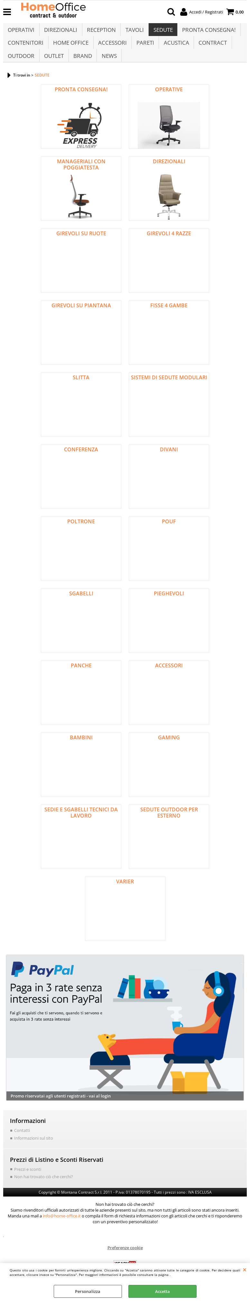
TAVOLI (134, 31)
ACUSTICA (175, 47)
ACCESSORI (111, 47)
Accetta (162, 1291)
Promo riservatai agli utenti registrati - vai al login (61, 1106)
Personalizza (87, 1291)
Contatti (22, 1140)
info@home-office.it (62, 1225)
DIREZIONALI (60, 31)
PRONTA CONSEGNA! (207, 31)
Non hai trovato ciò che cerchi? (43, 1186)
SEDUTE (161, 31)
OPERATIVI (21, 31)
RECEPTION (100, 31)
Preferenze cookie (125, 1257)
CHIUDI (245, 1269)
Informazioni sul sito (33, 1148)
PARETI (144, 47)
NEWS (108, 64)
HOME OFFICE (70, 47)
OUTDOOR (21, 64)
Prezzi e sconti (27, 1179)
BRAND (82, 64)
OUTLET (53, 64)
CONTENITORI (25, 47)
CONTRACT (211, 47)
